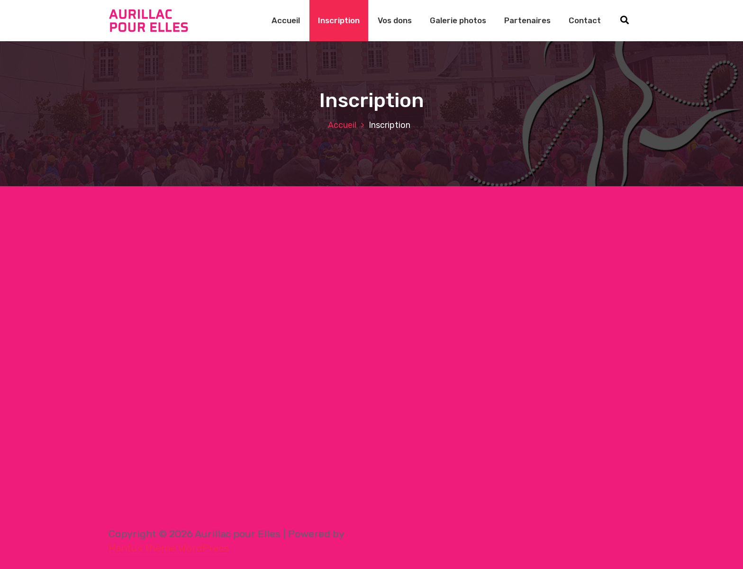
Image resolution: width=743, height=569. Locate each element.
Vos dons (395, 20)
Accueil (286, 20)
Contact (585, 20)
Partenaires (527, 20)
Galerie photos (458, 20)
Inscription (339, 20)
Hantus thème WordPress (169, 548)
